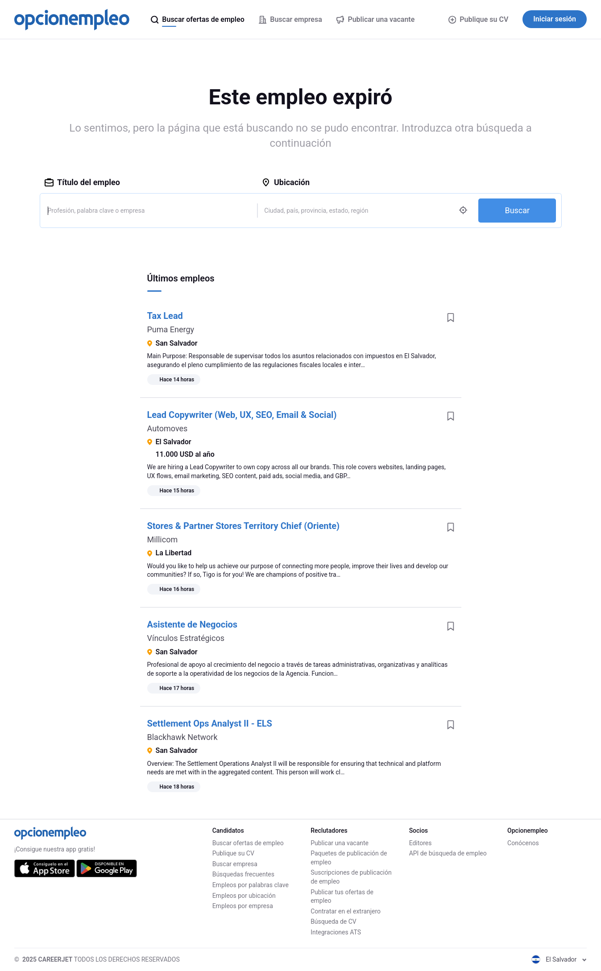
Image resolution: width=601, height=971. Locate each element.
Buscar (517, 210)
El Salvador (559, 959)
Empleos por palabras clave (250, 884)
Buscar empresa (234, 864)
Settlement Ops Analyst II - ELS (209, 723)
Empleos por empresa (242, 905)
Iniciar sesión (554, 19)
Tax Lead (165, 315)
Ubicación (285, 182)
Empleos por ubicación (244, 895)
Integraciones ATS (336, 932)
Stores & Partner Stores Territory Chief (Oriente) (243, 526)
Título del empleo (82, 182)
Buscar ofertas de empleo (248, 843)
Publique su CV (478, 19)
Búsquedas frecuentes (243, 874)
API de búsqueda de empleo (448, 853)
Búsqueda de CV (333, 921)
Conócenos (523, 843)
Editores (420, 843)
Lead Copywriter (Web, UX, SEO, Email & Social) (242, 414)
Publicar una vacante (340, 843)
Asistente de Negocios (192, 624)
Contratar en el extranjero (346, 911)
